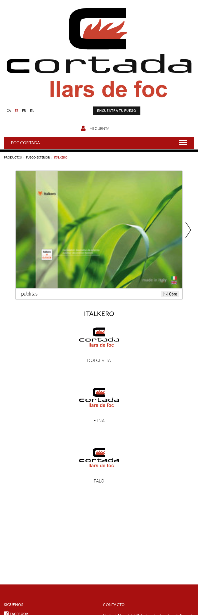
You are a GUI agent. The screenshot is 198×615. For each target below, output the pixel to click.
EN (32, 110)
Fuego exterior (38, 157)
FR (24, 110)
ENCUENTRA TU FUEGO (116, 110)
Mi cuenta (95, 128)
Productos (13, 157)
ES (17, 110)
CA (9, 110)
